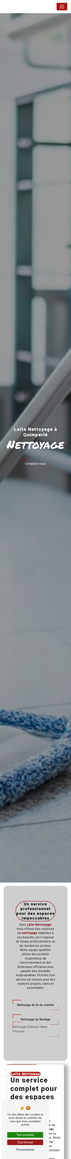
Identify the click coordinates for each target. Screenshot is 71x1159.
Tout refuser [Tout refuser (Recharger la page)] (25, 1142)
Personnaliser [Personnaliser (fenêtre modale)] (25, 1149)
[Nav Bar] (62, 6)
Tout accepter (25, 1135)
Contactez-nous (35, 463)
